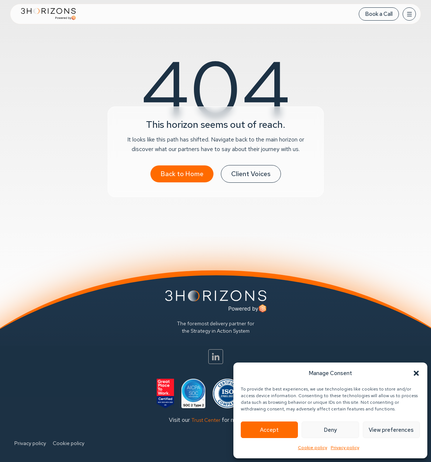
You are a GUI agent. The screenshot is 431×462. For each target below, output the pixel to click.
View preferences (391, 430)
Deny (330, 430)
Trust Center (205, 420)
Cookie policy (312, 448)
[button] (416, 373)
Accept (269, 430)
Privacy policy (345, 448)
